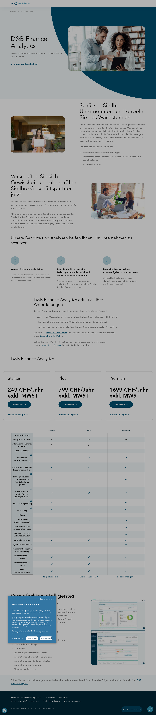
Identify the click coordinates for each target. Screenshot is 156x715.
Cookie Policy (39, 633)
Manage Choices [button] (17, 638)
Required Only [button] (32, 638)
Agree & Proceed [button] (46, 638)
